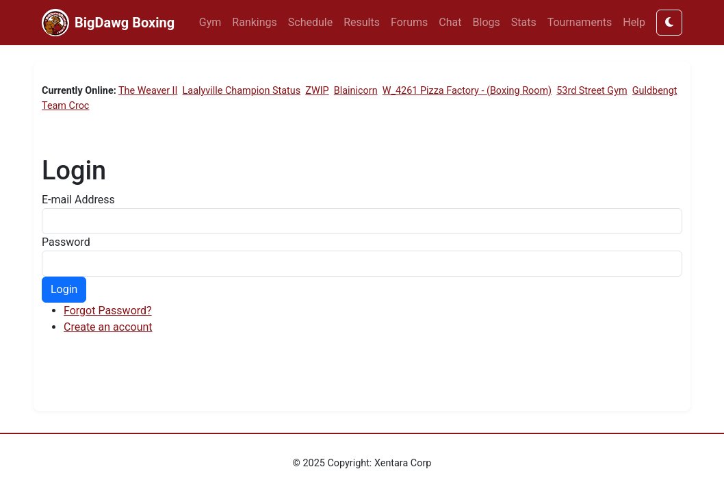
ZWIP (316, 91)
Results (362, 22)
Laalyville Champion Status (242, 91)
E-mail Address (78, 199)
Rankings (254, 22)
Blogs (486, 22)
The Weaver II (147, 91)
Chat (450, 22)
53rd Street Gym (591, 91)
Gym (210, 22)
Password (66, 242)
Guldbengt (654, 91)
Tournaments (579, 22)
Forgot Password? (108, 310)
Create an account (108, 326)
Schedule (310, 22)
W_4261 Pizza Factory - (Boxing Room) (467, 91)
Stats (523, 22)
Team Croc (65, 106)
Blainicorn (356, 91)
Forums (409, 22)
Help (634, 22)
